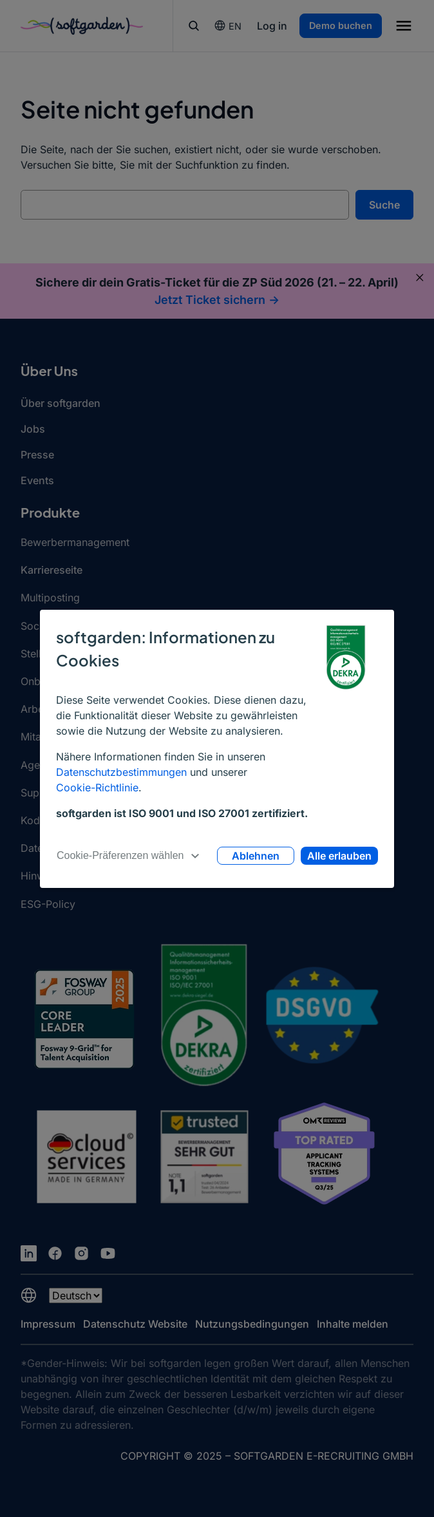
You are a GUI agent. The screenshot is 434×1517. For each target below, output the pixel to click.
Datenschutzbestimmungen (121, 772)
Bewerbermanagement (75, 542)
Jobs (33, 429)
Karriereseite (51, 569)
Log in (272, 25)
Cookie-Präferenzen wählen (128, 855)
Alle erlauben (339, 855)
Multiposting (50, 598)
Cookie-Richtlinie (97, 787)
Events (37, 481)
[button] (403, 27)
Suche (384, 204)
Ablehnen (255, 855)
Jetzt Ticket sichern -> (217, 299)
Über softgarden (60, 403)
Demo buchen (340, 25)
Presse (37, 455)
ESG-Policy (48, 904)
